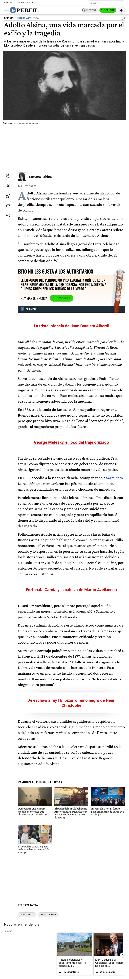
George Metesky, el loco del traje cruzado (71, 442)
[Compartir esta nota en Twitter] (8, 186)
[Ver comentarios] (122, 19)
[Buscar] (105, 2)
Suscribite (108, 10)
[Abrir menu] (6, 10)
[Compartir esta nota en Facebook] (8, 176)
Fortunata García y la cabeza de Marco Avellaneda (71, 589)
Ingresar (91, 10)
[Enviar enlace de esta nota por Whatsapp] (8, 196)
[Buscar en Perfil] (122, 2)
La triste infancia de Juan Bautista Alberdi (71, 326)
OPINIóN (9, 18)
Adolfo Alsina (27, 914)
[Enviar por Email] (8, 206)
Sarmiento (114, 477)
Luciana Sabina (40, 177)
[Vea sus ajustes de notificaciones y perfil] (121, 10)
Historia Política (48, 914)
